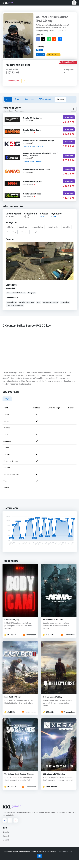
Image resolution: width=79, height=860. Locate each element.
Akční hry (10, 227)
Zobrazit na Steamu (53, 54)
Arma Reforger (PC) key (53, 619)
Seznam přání (13, 81)
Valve (42, 216)
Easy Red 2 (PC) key (12, 697)
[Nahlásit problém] (23, 81)
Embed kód (40, 54)
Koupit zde (69, 117)
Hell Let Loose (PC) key (52, 697)
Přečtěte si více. (66, 851)
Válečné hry (11, 232)
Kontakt (6, 840)
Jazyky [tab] (7, 399)
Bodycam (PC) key (11, 619)
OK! (39, 856)
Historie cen (29, 99)
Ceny (8, 99)
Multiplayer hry (53, 227)
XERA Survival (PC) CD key (54, 774)
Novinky (6, 832)
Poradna (60, 99)
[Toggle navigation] (68, 3)
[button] (74, 2)
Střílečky (66, 227)
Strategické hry (37, 227)
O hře (17, 99)
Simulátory (23, 227)
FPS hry (23, 232)
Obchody (6, 836)
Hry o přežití (35, 232)
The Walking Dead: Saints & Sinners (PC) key (18, 774)
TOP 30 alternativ (45, 99)
